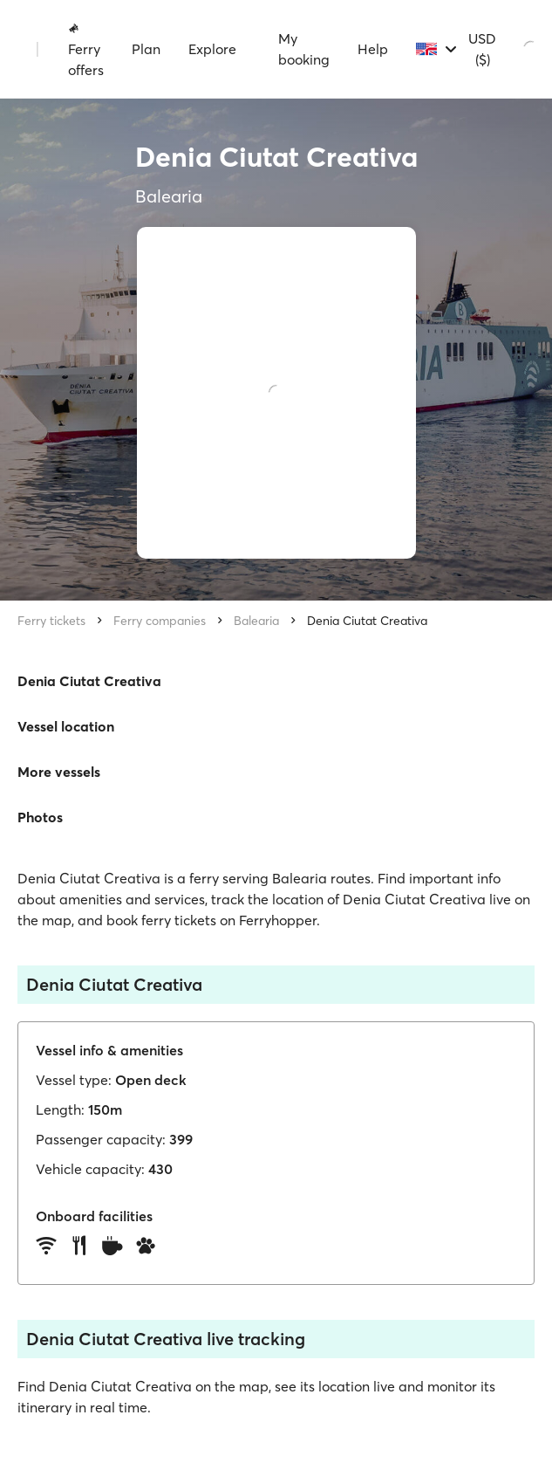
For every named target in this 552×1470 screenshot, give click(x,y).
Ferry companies (159, 621)
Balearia (256, 621)
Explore (212, 49)
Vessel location (65, 726)
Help (373, 49)
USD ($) (482, 49)
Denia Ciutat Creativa (367, 621)
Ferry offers (86, 50)
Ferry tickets (51, 621)
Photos (40, 817)
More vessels (58, 771)
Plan (146, 49)
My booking (304, 49)
